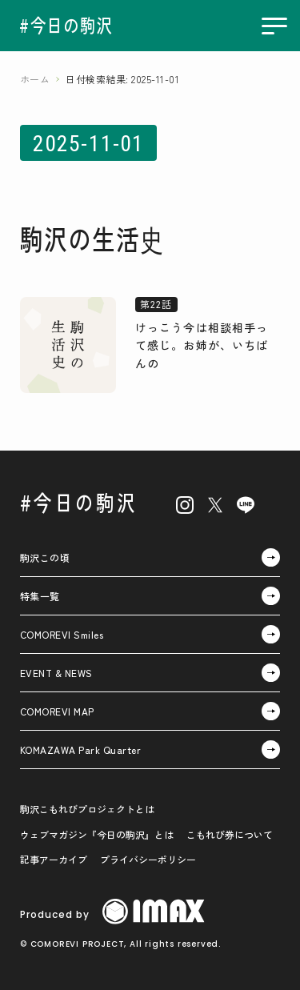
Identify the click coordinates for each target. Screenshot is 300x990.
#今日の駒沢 (79, 502)
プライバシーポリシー (148, 859)
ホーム (35, 79)
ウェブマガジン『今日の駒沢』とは (97, 834)
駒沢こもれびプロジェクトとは (87, 809)
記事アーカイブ (53, 859)
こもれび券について (229, 834)
